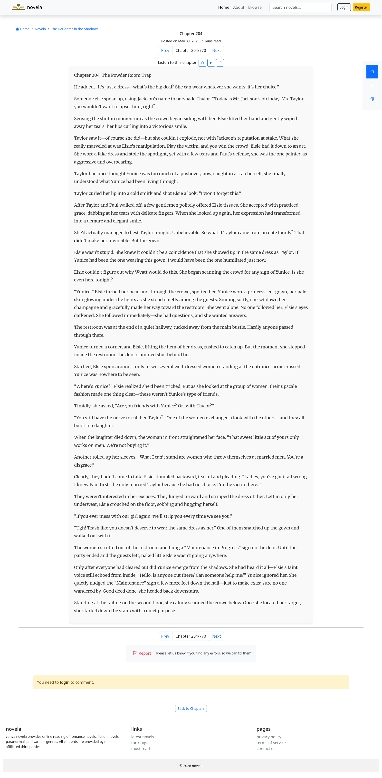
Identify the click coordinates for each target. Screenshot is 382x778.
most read (140, 748)
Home (223, 7)
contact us (266, 748)
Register (361, 7)
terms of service (271, 742)
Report (142, 653)
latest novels (142, 737)
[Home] (372, 71)
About (238, 7)
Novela (40, 29)
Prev (165, 50)
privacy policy (269, 737)
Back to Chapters (190, 708)
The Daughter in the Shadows (74, 29)
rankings (139, 742)
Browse (255, 7)
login (65, 682)
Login (344, 7)
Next (216, 50)
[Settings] (372, 99)
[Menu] (372, 85)
